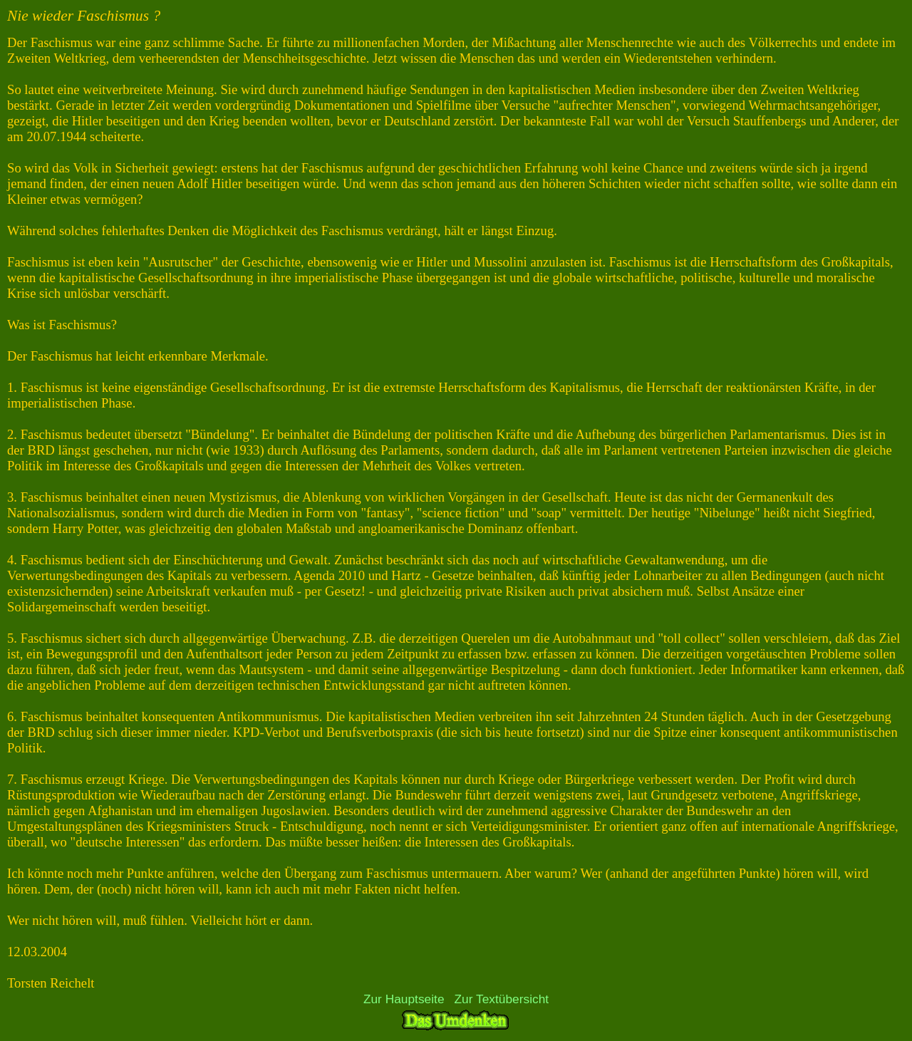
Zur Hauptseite (404, 999)
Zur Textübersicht (502, 999)
